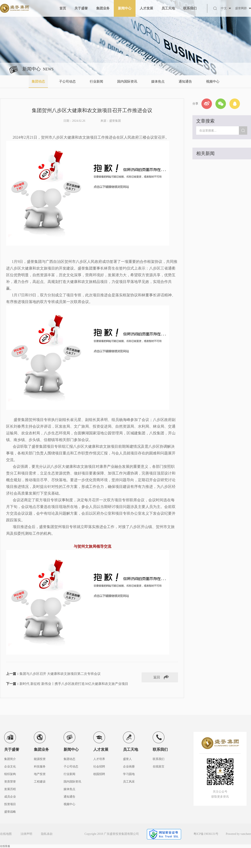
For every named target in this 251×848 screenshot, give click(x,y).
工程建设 (40, 781)
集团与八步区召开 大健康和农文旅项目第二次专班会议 (60, 673)
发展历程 (10, 789)
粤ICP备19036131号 (206, 833)
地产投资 (40, 774)
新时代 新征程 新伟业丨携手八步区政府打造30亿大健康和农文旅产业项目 (73, 684)
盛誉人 (127, 759)
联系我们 (190, 8)
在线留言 (158, 766)
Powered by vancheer (238, 833)
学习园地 (129, 774)
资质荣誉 (10, 781)
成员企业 (10, 796)
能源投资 (40, 759)
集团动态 (38, 81)
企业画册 (129, 766)
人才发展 (146, 8)
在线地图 (6, 833)
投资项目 (10, 804)
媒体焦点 (158, 81)
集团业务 (103, 8)
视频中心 (212, 81)
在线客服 (5, 846)
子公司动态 (67, 81)
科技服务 (40, 766)
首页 (62, 8)
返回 (156, 677)
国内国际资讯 (127, 81)
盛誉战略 (10, 811)
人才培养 (99, 759)
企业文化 (10, 766)
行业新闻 (96, 81)
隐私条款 (47, 833)
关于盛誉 (81, 8)
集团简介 (10, 759)
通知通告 (185, 81)
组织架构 (10, 774)
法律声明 (26, 833)
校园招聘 (99, 774)
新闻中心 (124, 8)
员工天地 (168, 8)
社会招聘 (99, 766)
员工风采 (129, 781)
